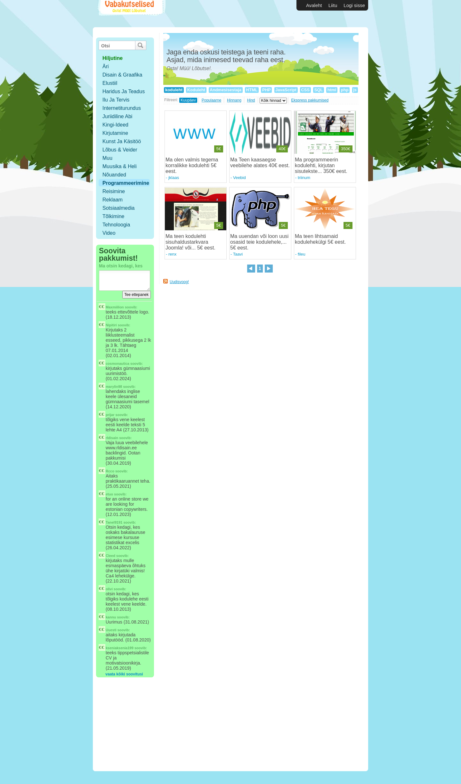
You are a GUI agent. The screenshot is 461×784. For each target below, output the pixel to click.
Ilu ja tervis (115, 99)
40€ (282, 148)
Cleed (110, 556)
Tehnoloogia (116, 224)
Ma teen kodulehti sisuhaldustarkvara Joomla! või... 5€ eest (190, 241)
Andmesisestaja (226, 89)
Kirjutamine (115, 133)
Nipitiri (111, 325)
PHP (266, 89)
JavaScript (286, 89)
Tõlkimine (113, 216)
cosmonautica (117, 363)
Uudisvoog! (179, 282)
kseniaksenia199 (119, 648)
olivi (109, 589)
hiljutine (112, 58)
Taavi (238, 254)
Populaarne (211, 100)
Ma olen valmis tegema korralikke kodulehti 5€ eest (192, 165)
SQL (318, 89)
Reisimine (113, 191)
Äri (105, 66)
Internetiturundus (121, 108)
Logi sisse (354, 5)
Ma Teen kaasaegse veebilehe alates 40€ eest (259, 162)
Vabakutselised (131, 13)
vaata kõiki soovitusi (124, 674)
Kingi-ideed (115, 124)
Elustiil (109, 83)
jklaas (173, 177)
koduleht (173, 89)
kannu (111, 617)
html (331, 89)
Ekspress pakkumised (310, 100)
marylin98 (114, 386)
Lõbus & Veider (119, 149)
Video (109, 233)
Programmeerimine (125, 183)
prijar (110, 415)
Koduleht (196, 89)
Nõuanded (114, 174)
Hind (251, 100)
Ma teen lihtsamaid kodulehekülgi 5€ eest (319, 239)
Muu (107, 158)
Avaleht (314, 5)
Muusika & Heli (119, 166)
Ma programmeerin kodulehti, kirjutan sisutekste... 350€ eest (320, 165)
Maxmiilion (115, 307)
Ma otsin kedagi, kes (120, 265)
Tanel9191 (114, 522)
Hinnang (234, 100)
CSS (305, 89)
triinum (304, 177)
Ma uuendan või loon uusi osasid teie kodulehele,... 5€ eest (259, 241)
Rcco (110, 471)
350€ (345, 148)
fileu (301, 254)
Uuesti (111, 630)
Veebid (239, 177)
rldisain (112, 438)
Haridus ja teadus (123, 91)
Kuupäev (188, 100)
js (355, 89)
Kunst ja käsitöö (121, 141)
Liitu (332, 5)
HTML (252, 89)
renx (172, 254)
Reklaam (112, 199)
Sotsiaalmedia (118, 208)
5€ (218, 148)
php (345, 89)
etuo (109, 494)
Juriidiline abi (117, 116)
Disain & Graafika (122, 75)
